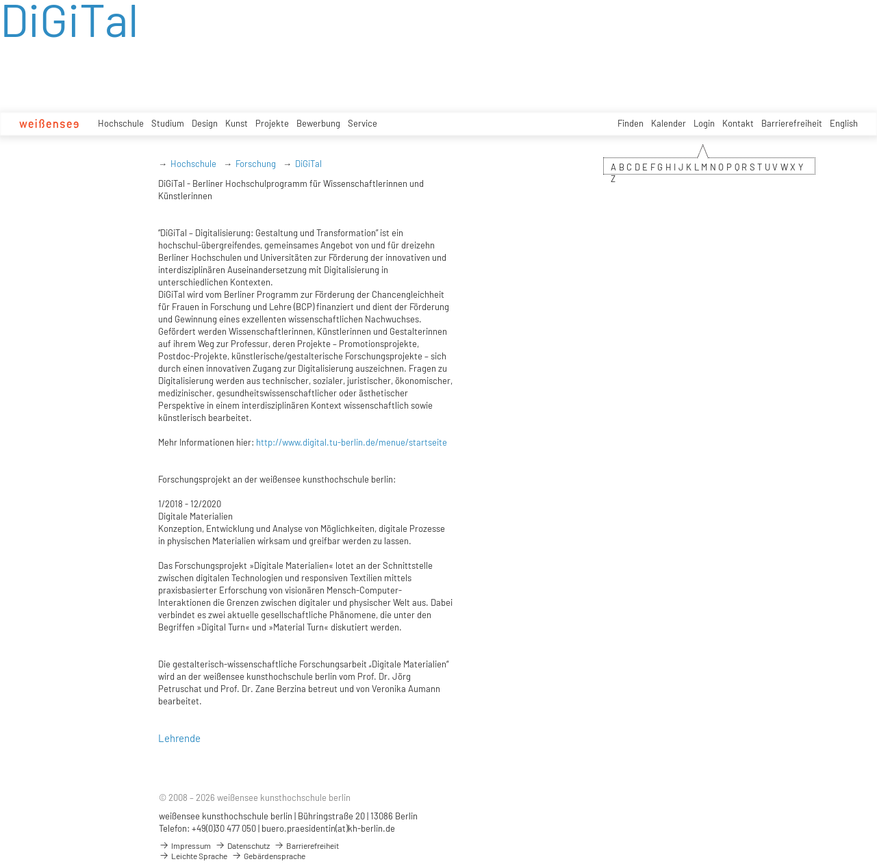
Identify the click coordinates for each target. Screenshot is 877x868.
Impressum (185, 845)
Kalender (668, 123)
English (844, 123)
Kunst (236, 123)
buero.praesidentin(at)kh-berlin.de (328, 828)
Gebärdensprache (268, 855)
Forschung (256, 163)
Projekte (272, 123)
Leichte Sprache (193, 855)
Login (704, 123)
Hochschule (121, 123)
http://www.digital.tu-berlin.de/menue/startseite (351, 442)
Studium (167, 123)
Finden (631, 123)
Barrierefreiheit (791, 123)
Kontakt (738, 123)
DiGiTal (308, 163)
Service (362, 123)
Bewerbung (318, 123)
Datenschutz (242, 845)
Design (205, 123)
